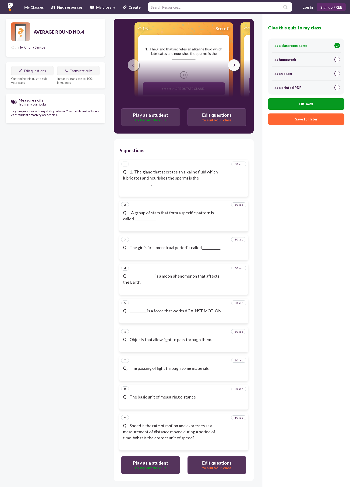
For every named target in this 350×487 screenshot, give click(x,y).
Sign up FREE (331, 7)
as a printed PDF (307, 87)
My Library (102, 7)
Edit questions (32, 71)
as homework (307, 59)
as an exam (307, 73)
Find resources (67, 7)
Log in (308, 7)
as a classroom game (307, 45)
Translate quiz (78, 71)
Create (132, 7)
